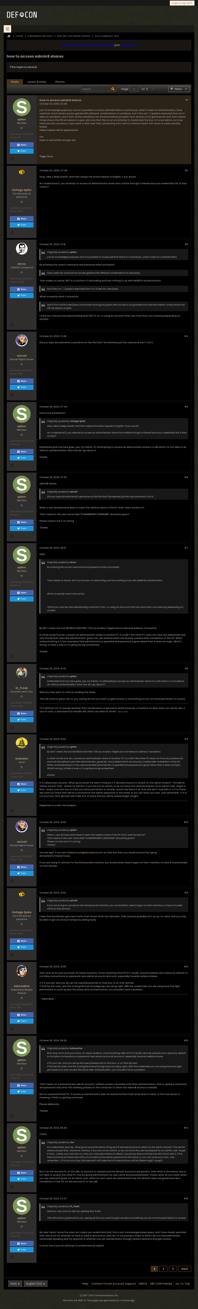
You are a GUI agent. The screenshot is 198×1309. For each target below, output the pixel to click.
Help (85, 1283)
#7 (186, 547)
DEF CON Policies (161, 1283)
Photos (60, 82)
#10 (186, 822)
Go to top (182, 1283)
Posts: (13, 137)
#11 (186, 892)
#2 (186, 170)
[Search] (99, 89)
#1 (186, 99)
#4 (186, 336)
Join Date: (16, 134)
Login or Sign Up (182, 3)
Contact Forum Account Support (113, 1283)
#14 (186, 1127)
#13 (186, 1040)
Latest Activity (36, 82)
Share (22, 144)
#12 (186, 966)
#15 (186, 1198)
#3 (186, 244)
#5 (186, 406)
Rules (93, 692)
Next (185, 1269)
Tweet (21, 151)
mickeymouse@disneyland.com (84, 852)
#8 (186, 668)
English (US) (35, 1283)
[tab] (15, 82)
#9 (186, 739)
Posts (15, 82)
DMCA (143, 1283)
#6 (186, 477)
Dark (15, 1283)
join (117, 45)
